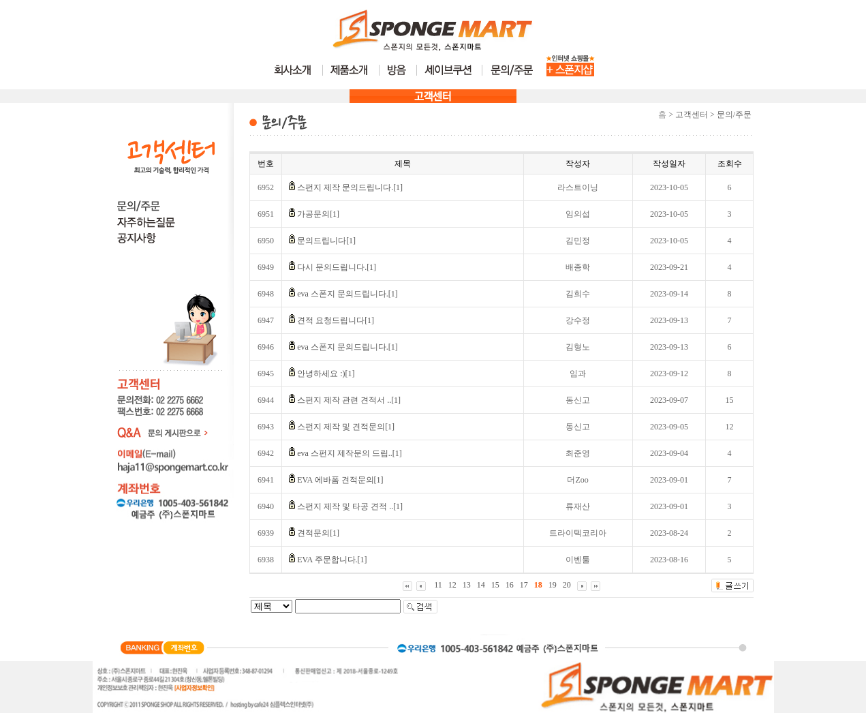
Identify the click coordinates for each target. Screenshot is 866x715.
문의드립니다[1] (326, 240)
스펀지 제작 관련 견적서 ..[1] (349, 400)
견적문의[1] (318, 533)
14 (481, 585)
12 (452, 585)
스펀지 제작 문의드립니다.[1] (350, 187)
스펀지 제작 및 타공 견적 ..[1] (350, 506)
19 (552, 585)
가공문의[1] (318, 214)
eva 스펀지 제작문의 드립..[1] (349, 453)
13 (467, 585)
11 (438, 585)
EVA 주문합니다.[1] (332, 559)
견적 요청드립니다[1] (335, 320)
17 (524, 585)
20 (567, 585)
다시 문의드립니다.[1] (336, 267)
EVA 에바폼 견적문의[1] (340, 480)
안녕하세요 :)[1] (325, 373)
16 (510, 585)
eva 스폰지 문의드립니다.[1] (347, 294)
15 (495, 585)
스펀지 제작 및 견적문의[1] (346, 426)
